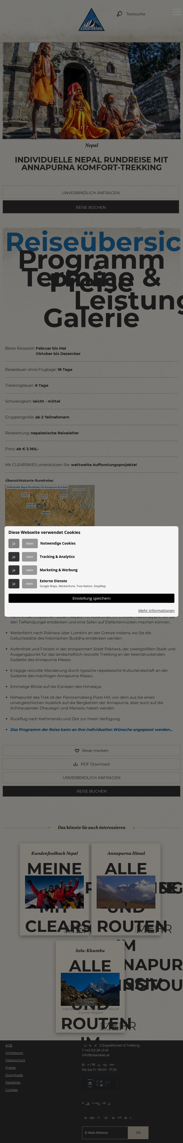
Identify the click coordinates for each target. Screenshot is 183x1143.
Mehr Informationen (156, 610)
